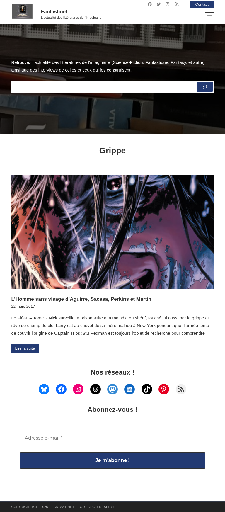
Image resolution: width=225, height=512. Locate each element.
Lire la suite (25, 348)
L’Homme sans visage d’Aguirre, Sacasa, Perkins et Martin (81, 299)
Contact (202, 4)
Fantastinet (54, 11)
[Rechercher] (205, 87)
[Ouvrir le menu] (209, 16)
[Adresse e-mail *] (112, 438)
